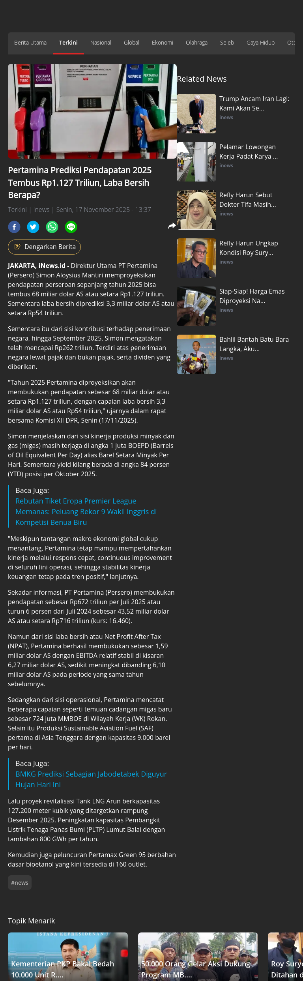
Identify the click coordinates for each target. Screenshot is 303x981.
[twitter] (33, 227)
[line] (71, 227)
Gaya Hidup (261, 42)
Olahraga (197, 42)
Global (131, 42)
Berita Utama (30, 42)
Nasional (100, 42)
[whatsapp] (52, 227)
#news (19, 882)
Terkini (68, 42)
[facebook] (14, 227)
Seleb (227, 42)
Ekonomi (162, 42)
